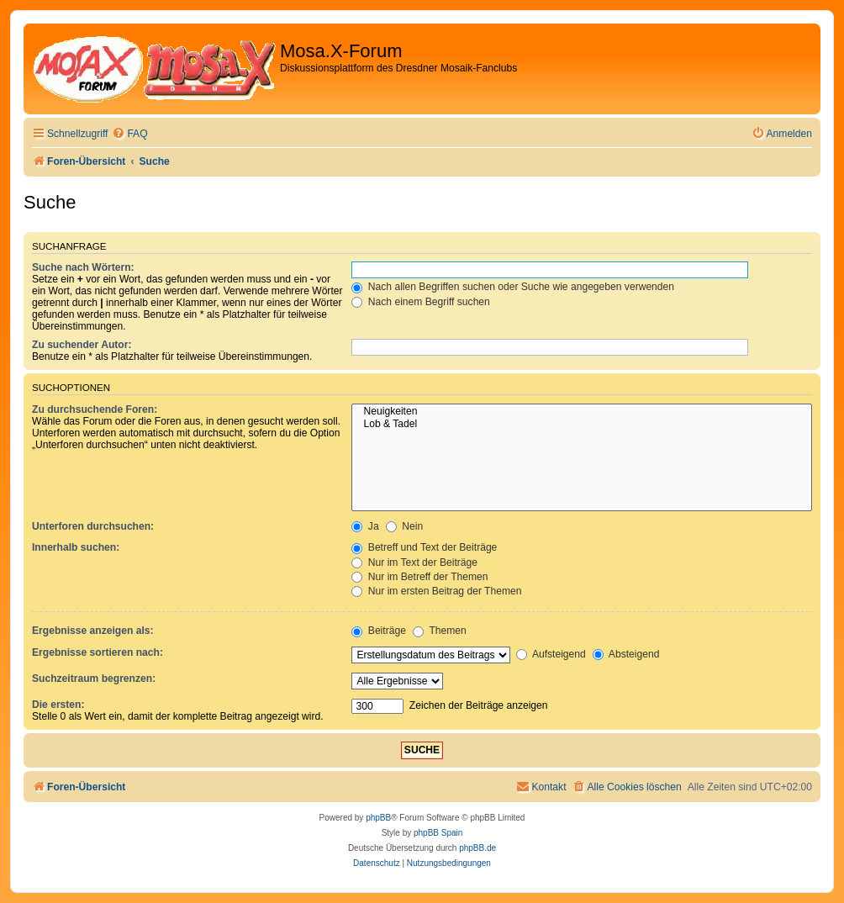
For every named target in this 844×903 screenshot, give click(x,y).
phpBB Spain (438, 832)
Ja (364, 526)
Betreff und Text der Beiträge (424, 547)
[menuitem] (129, 134)
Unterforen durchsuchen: (93, 526)
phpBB (378, 817)
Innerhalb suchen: (75, 547)
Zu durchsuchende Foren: (94, 409)
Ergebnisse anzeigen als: (93, 630)
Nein (404, 526)
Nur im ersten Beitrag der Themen (436, 591)
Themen (440, 630)
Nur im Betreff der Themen (419, 577)
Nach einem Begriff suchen (420, 302)
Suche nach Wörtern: (83, 267)
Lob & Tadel (581, 424)
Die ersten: (58, 704)
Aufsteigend (551, 654)
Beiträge (378, 630)
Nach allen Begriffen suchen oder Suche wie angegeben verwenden (512, 287)
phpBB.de (477, 848)
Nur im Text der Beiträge (414, 562)
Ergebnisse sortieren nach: (97, 652)
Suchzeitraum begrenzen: (94, 678)
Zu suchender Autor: (81, 345)
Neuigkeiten (581, 412)
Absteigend (626, 654)
